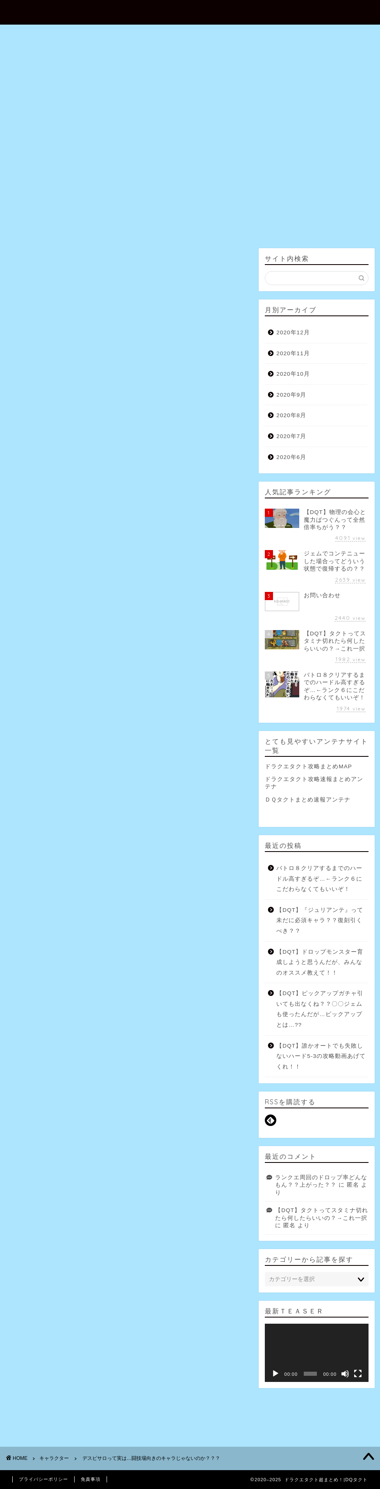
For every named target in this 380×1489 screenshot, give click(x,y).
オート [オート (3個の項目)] (71, 1063)
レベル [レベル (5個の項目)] (100, 1110)
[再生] (275, 1374)
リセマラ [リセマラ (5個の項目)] (69, 1110)
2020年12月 (292, 332)
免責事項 (90, 1479)
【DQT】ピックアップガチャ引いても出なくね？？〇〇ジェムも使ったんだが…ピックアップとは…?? (319, 1009)
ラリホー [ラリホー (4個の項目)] (218, 1098)
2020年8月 (291, 415)
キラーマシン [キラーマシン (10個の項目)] (217, 1063)
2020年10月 (292, 374)
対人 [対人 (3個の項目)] (23, 1122)
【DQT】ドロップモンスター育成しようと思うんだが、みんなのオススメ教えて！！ (319, 962)
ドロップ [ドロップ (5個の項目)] (218, 1087)
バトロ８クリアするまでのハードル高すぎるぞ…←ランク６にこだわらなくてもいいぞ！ (319, 878)
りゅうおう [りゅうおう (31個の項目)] (158, 1051)
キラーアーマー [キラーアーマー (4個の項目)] (174, 1063)
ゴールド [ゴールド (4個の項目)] (78, 1075)
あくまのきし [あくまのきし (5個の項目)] (77, 1051)
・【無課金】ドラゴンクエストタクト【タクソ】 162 (149, 343)
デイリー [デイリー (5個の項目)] (152, 1087)
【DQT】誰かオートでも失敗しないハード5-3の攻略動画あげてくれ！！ (321, 1056)
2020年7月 (291, 436)
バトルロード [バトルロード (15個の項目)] (60, 1098)
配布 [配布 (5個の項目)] (169, 1122)
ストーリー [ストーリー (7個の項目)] (224, 1075)
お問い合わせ (157, 132)
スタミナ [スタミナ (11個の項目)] (190, 1075)
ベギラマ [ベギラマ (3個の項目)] (148, 1098)
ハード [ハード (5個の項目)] (25, 1098)
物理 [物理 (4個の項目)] (46, 1122)
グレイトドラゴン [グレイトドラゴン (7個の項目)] (37, 1075)
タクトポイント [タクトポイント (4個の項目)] (113, 1087)
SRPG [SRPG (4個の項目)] (25, 1051)
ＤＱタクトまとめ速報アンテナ (307, 800)
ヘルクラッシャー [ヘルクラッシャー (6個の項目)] (107, 1098)
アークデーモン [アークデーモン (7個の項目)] (34, 1063)
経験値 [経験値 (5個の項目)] (120, 1122)
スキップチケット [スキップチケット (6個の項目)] (148, 1075)
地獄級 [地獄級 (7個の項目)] (193, 1110)
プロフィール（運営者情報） (240, 132)
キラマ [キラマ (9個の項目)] (136, 1063)
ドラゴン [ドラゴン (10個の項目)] (185, 1087)
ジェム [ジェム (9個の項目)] (109, 1075)
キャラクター (29, 259)
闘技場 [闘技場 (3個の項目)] (195, 1122)
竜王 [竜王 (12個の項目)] (93, 1122)
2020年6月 (291, 457)
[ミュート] (345, 1374)
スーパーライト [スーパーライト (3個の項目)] (67, 1087)
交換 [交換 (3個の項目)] (167, 1110)
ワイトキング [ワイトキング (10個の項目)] (134, 1110)
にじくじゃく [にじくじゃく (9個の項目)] (118, 1051)
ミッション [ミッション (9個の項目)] (183, 1098)
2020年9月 (291, 395)
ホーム (107, 132)
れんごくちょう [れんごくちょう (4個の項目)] (199, 1051)
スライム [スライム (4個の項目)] (28, 1087)
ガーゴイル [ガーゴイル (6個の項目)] (104, 1063)
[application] (316, 1353)
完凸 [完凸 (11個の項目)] (218, 1110)
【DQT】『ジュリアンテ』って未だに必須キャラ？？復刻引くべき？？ (319, 920)
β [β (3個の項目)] (47, 1051)
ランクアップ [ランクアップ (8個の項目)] (32, 1110)
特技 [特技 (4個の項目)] (70, 1122)
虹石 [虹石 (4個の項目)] (145, 1122)
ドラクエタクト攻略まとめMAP (308, 766)
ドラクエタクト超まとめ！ (190, 11)
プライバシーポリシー (43, 1479)
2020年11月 (292, 353)
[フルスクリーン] (358, 1374)
